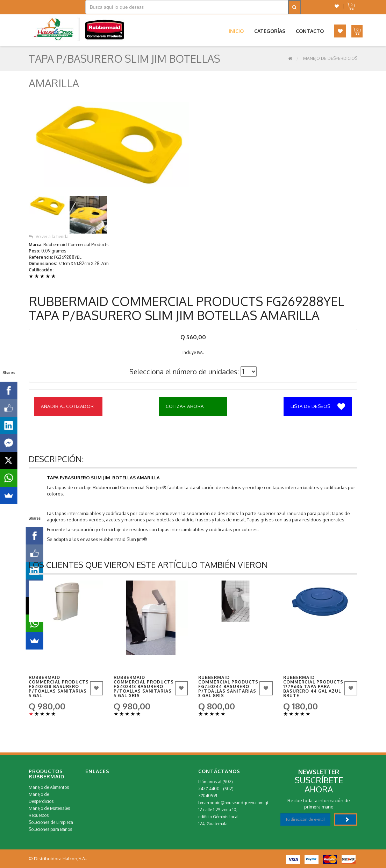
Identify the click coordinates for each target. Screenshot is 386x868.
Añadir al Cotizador (67, 406)
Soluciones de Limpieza (51, 822)
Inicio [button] (236, 31)
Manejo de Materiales (49, 808)
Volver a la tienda (49, 236)
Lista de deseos (318, 407)
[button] (336, 6)
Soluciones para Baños (50, 829)
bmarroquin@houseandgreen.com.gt (233, 802)
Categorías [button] (269, 31)
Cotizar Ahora (185, 406)
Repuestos (39, 815)
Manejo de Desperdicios (330, 58)
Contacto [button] (310, 31)
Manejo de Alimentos (49, 787)
